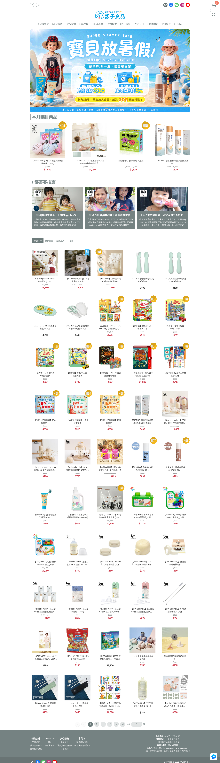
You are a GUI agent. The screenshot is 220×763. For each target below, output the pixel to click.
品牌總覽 (36, 742)
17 (109, 724)
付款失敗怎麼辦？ (82, 746)
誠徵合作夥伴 (36, 746)
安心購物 (64, 739)
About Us (50, 739)
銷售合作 (35, 739)
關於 (50, 742)
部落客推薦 (50, 746)
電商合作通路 (36, 749)
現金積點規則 (82, 742)
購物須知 (64, 742)
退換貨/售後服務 (64, 746)
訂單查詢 (64, 749)
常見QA (82, 739)
